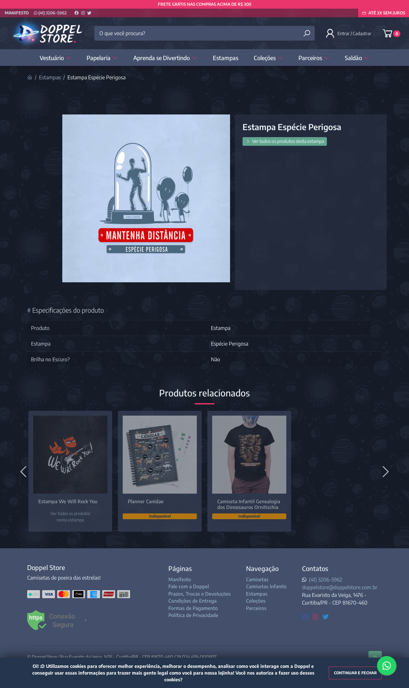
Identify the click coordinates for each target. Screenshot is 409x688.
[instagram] (316, 616)
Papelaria (102, 57)
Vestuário (55, 57)
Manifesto (17, 12)
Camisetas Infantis (266, 586)
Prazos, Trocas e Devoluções (199, 594)
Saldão (357, 57)
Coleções (268, 57)
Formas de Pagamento (193, 608)
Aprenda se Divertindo (165, 57)
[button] (349, 33)
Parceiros (313, 57)
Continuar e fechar (355, 672)
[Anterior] (24, 471)
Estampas (225, 57)
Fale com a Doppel (188, 586)
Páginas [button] (180, 568)
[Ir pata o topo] (375, 657)
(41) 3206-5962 (50, 12)
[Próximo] (384, 471)
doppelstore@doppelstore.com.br (339, 587)
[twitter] (325, 616)
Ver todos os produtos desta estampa (284, 141)
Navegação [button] (262, 568)
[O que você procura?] (204, 33)
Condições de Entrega (192, 601)
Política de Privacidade (193, 615)
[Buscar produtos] (306, 33)
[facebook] (306, 616)
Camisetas (257, 579)
